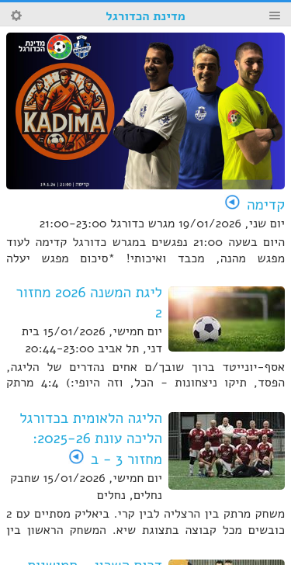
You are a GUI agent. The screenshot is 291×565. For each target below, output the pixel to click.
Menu (274, 15)
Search (16, 15)
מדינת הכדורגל (145, 16)
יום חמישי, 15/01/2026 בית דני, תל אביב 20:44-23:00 (92, 340)
